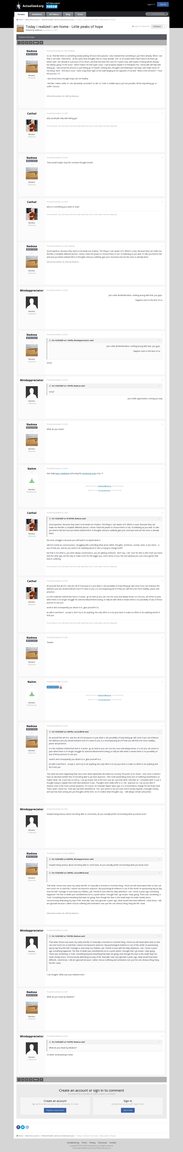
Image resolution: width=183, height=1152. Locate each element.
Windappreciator (32, 290)
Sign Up (163, 4)
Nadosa (38, 30)
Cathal (31, 113)
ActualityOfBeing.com (105, 486)
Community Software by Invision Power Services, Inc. (91, 1148)
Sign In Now (128, 1110)
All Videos (54, 14)
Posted (57, 51)
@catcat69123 (53, 687)
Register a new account (55, 1110)
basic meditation (63, 473)
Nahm (32, 468)
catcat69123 (79, 732)
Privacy (92, 1142)
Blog (68, 14)
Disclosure (102, 1142)
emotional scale (89, 473)
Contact (112, 1142)
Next (36, 43)
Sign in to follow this (142, 26)
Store (80, 14)
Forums (21, 14)
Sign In (151, 4)
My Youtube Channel (105, 490)
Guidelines (37, 14)
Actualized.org (73, 1142)
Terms (84, 1142)
